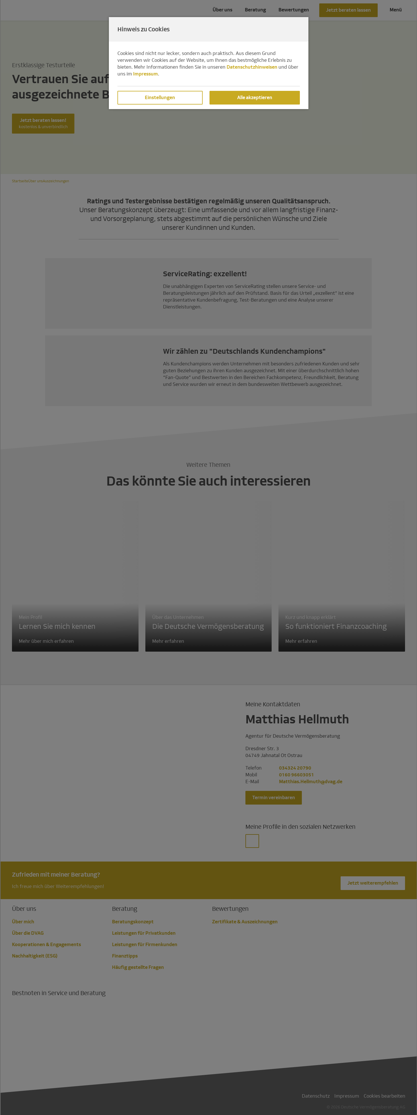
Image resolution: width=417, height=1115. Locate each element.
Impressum (145, 74)
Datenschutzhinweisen (252, 67)
